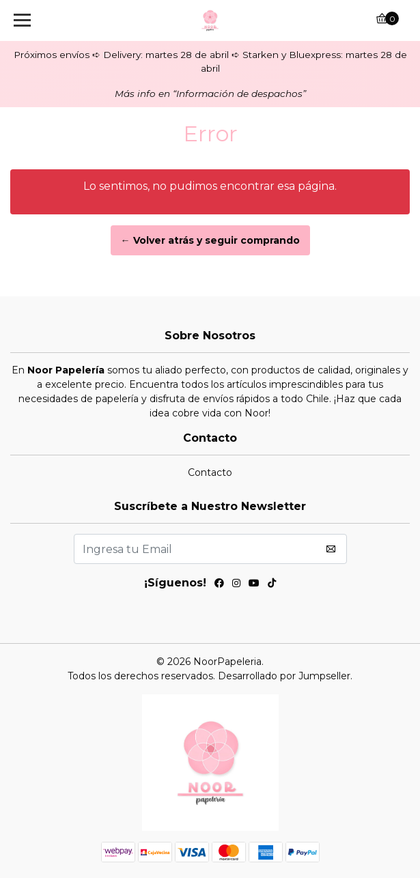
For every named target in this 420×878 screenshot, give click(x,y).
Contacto (210, 472)
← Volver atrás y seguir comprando (210, 240)
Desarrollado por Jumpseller (284, 676)
